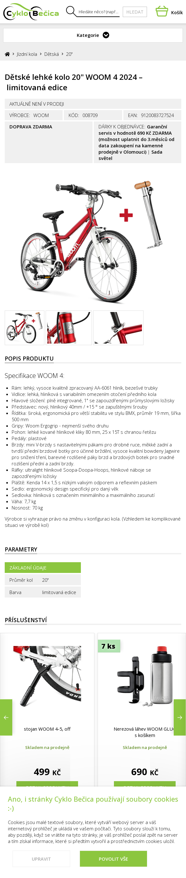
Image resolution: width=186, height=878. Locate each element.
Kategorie (88, 35)
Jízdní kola (27, 54)
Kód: (74, 115)
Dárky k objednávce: (122, 126)
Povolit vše (113, 862)
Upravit (41, 862)
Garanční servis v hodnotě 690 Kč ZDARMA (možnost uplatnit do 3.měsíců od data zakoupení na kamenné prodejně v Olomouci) (136, 139)
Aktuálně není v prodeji (36, 104)
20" (69, 54)
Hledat (135, 12)
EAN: (133, 115)
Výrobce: (19, 115)
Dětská (51, 54)
